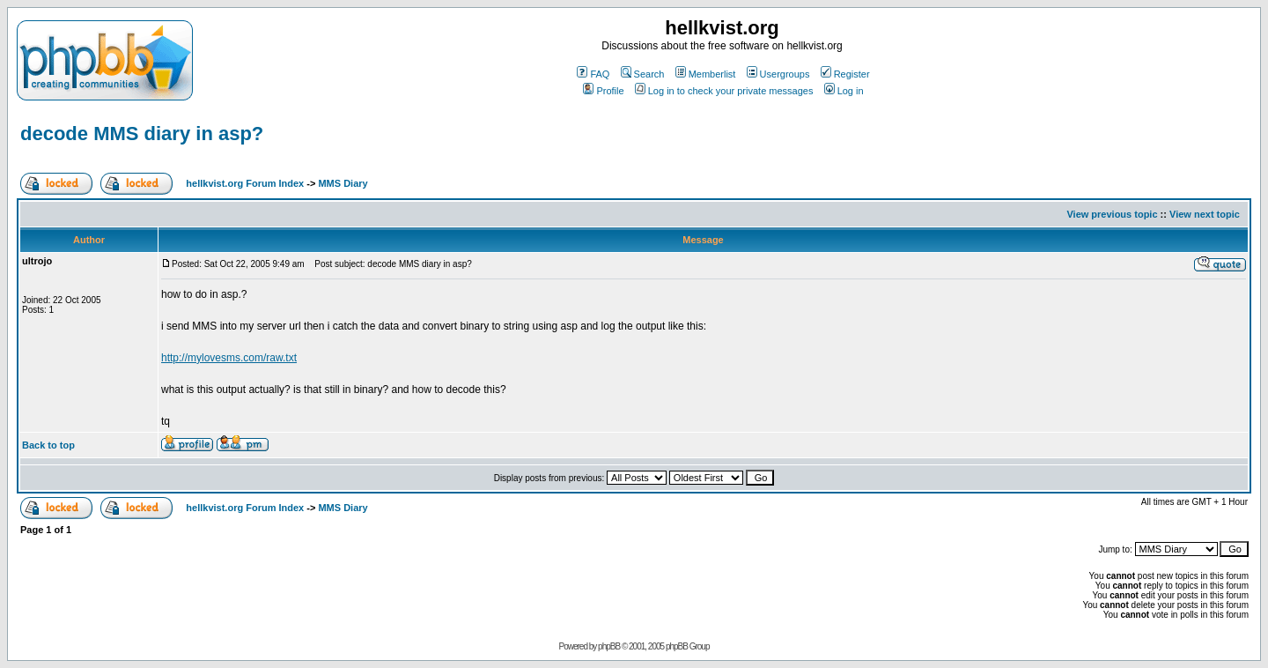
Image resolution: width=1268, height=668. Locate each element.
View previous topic (1111, 214)
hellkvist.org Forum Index (245, 183)
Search (643, 74)
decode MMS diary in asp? (141, 133)
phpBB (609, 646)
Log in (844, 90)
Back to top (48, 445)
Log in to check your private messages (724, 90)
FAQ (593, 74)
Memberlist (705, 74)
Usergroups (778, 74)
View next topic (1204, 214)
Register (845, 74)
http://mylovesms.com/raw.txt (229, 358)
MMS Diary (342, 183)
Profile (603, 90)
